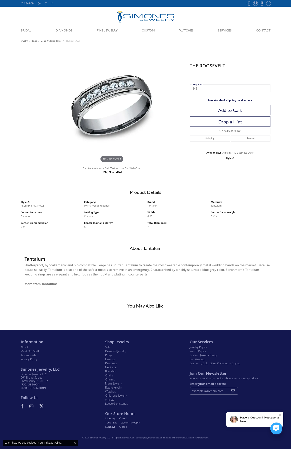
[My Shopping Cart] (52, 3)
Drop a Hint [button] (230, 121)
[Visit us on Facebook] (249, 3)
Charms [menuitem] (110, 379)
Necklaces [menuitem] (111, 367)
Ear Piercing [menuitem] (197, 359)
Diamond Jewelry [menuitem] (115, 351)
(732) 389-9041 (112, 172)
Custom (148, 30)
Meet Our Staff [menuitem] (30, 351)
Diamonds (64, 30)
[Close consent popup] (75, 443)
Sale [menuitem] (107, 347)
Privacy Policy (52, 442)
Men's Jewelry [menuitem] (113, 383)
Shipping (209, 138)
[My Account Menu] (39, 3)
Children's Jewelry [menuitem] (116, 395)
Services (225, 30)
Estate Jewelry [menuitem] (113, 387)
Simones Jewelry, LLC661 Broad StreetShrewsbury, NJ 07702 (34, 381)
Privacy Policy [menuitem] (29, 359)
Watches (186, 30)
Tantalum (153, 205)
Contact (263, 30)
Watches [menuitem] (110, 391)
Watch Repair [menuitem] (198, 351)
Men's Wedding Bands (51, 41)
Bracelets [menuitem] (111, 371)
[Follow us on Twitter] (262, 3)
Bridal (26, 30)
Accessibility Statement (197, 437)
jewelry (24, 41)
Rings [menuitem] (108, 355)
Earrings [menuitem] (110, 359)
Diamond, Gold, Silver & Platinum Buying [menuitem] (215, 363)
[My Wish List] (46, 3)
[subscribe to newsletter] (233, 390)
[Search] (27, 3)
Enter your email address (208, 383)
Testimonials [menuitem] (28, 355)
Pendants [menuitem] (111, 363)
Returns (251, 138)
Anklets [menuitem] (109, 399)
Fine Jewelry (107, 30)
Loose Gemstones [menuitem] (116, 403)
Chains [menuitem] (109, 375)
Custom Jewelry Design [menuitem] (204, 355)
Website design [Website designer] (137, 437)
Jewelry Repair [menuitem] (198, 347)
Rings (34, 41)
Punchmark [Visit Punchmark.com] (179, 437)
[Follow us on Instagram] (255, 3)
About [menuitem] (24, 347)
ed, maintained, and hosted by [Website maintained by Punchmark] (159, 437)
